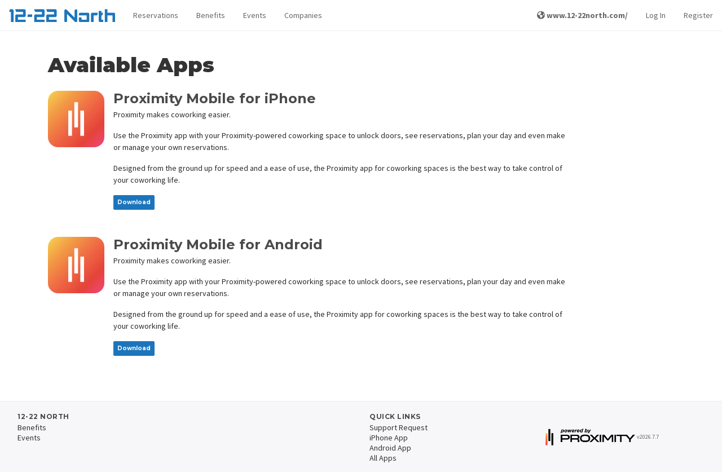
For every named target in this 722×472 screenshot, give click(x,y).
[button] (155, 15)
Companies (303, 15)
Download (134, 202)
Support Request (398, 427)
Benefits (210, 15)
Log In (656, 15)
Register (698, 15)
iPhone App (388, 438)
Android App (390, 448)
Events (254, 15)
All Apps (383, 458)
